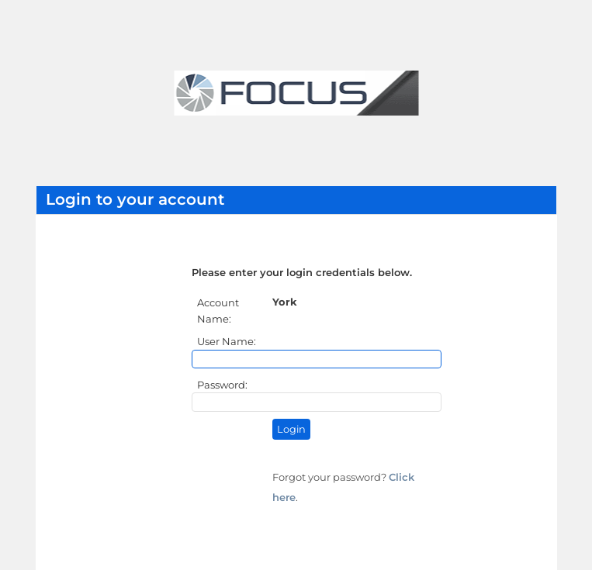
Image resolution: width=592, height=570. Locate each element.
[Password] (316, 401)
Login (291, 429)
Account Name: (218, 310)
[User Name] (316, 359)
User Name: (227, 341)
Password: (223, 384)
